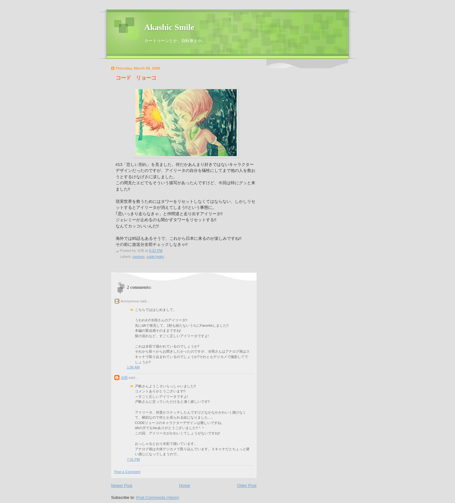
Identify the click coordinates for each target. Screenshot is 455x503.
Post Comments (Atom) (157, 497)
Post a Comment (127, 472)
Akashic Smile (169, 27)
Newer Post (121, 485)
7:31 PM (133, 459)
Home (184, 485)
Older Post (246, 485)
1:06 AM (133, 367)
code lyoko (155, 256)
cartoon (139, 256)
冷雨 (124, 377)
